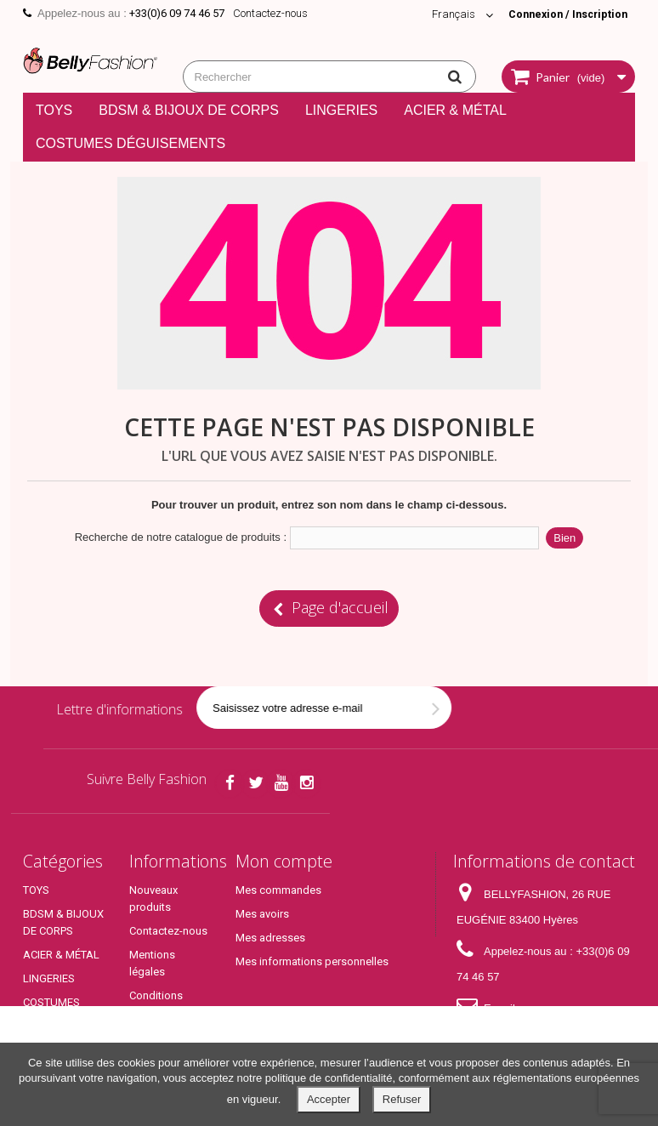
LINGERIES (341, 110)
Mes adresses (270, 937)
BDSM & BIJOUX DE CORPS (189, 110)
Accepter (328, 1099)
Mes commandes (278, 890)
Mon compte (283, 861)
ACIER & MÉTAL (455, 110)
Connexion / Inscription (564, 14)
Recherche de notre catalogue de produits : (180, 537)
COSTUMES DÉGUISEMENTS (130, 143)
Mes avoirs (262, 913)
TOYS (54, 110)
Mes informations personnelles (312, 961)
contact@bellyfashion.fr (516, 1033)
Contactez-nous (270, 13)
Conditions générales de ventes (161, 1012)
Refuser (402, 1099)
